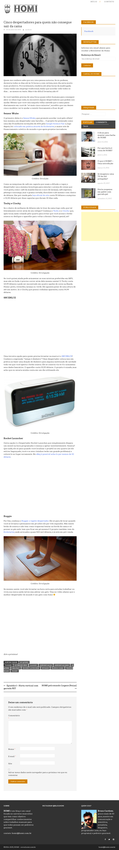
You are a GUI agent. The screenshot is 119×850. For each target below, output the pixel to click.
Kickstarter (9, 532)
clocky (33, 665)
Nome (11, 749)
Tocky (56, 211)
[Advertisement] (100, 226)
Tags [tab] (85, 126)
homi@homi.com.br (21, 833)
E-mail (12, 756)
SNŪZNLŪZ (67, 356)
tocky (15, 671)
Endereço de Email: (91, 55)
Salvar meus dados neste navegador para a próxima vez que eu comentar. (37, 773)
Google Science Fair (55, 124)
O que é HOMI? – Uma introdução (105, 162)
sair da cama (57, 668)
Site (10, 763)
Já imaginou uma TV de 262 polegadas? (106, 176)
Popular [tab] (87, 122)
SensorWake (29, 118)
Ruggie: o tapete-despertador (35, 521)
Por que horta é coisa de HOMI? (105, 149)
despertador (46, 665)
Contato (109, 2)
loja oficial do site (40, 195)
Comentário (14, 716)
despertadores (62, 665)
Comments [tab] (101, 122)
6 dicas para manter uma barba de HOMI (106, 135)
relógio (16, 668)
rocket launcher (31, 668)
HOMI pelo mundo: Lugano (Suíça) (59, 685)
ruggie (45, 668)
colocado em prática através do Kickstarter (34, 126)
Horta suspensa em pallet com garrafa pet (105, 191)
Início (93, 2)
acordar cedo (20, 665)
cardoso (28, 30)
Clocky (66, 211)
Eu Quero (24, 662)
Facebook (88, 31)
